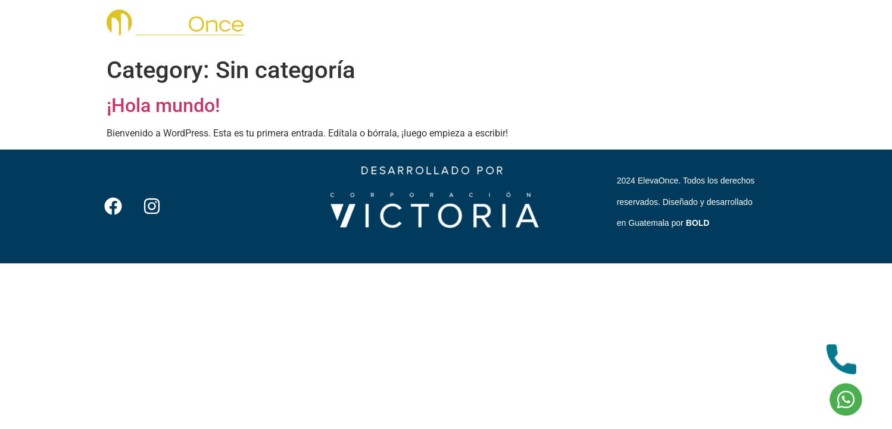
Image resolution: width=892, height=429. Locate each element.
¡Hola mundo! (163, 105)
